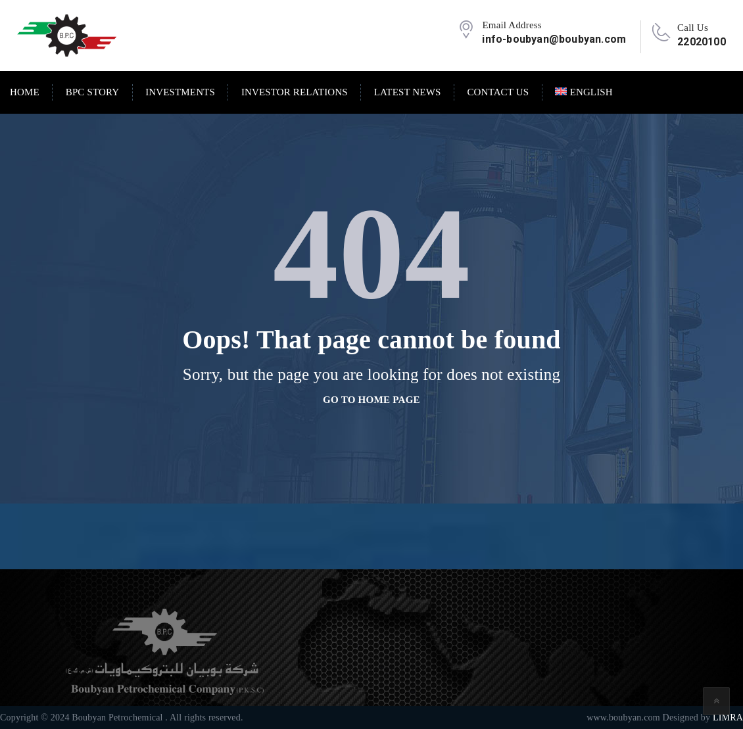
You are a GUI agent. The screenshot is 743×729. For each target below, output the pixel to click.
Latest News (407, 92)
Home (24, 92)
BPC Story (92, 92)
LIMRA (728, 717)
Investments (180, 92)
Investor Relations (294, 92)
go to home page (371, 399)
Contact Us (498, 92)
